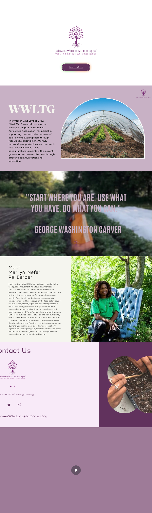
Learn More (76, 67)
